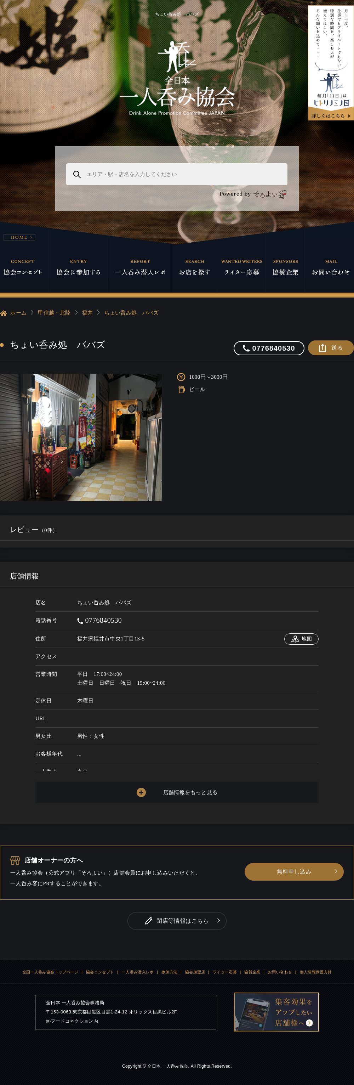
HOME (19, 237)
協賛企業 (252, 972)
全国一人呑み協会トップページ (50, 972)
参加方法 (169, 972)
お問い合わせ (280, 972)
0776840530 (99, 620)
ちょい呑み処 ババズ (131, 313)
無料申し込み (294, 872)
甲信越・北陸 (54, 313)
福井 (87, 313)
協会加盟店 (195, 972)
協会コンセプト (100, 972)
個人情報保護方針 (316, 972)
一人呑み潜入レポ (138, 972)
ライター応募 (225, 972)
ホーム (13, 313)
